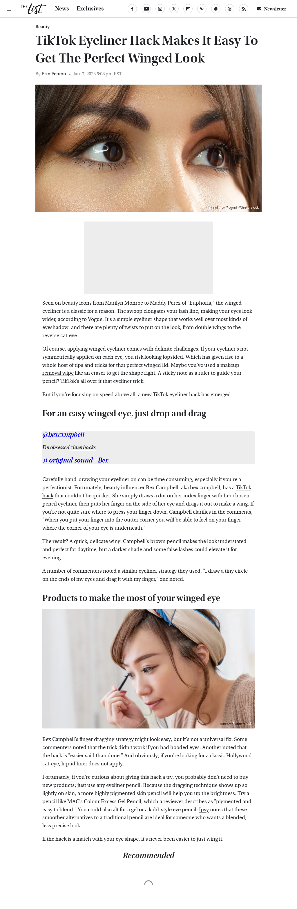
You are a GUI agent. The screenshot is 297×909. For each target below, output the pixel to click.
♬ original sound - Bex (75, 460)
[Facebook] (132, 8)
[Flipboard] (188, 8)
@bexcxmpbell (63, 435)
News (62, 8)
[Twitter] (174, 8)
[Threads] (229, 8)
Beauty (42, 26)
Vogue (95, 319)
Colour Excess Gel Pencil (112, 802)
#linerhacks (83, 447)
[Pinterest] (202, 8)
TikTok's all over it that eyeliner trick (101, 381)
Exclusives (90, 8)
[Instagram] (160, 8)
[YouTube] (146, 8)
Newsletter (271, 9)
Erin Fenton (53, 73)
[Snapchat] (215, 8)
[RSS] (243, 8)
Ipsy (204, 810)
